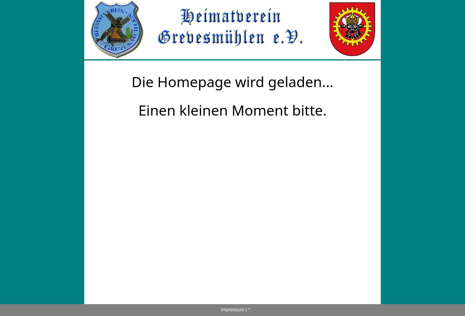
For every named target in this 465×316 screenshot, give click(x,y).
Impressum (232, 309)
